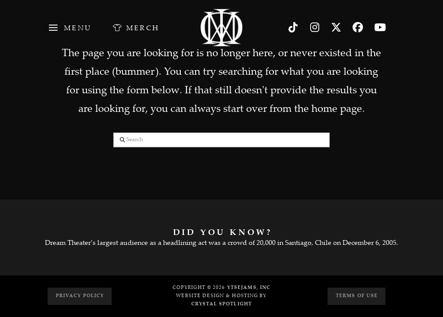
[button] (69, 27)
